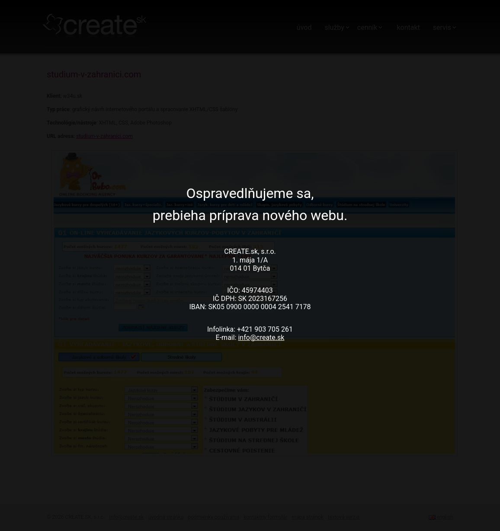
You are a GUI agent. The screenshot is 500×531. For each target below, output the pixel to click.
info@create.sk (261, 337)
